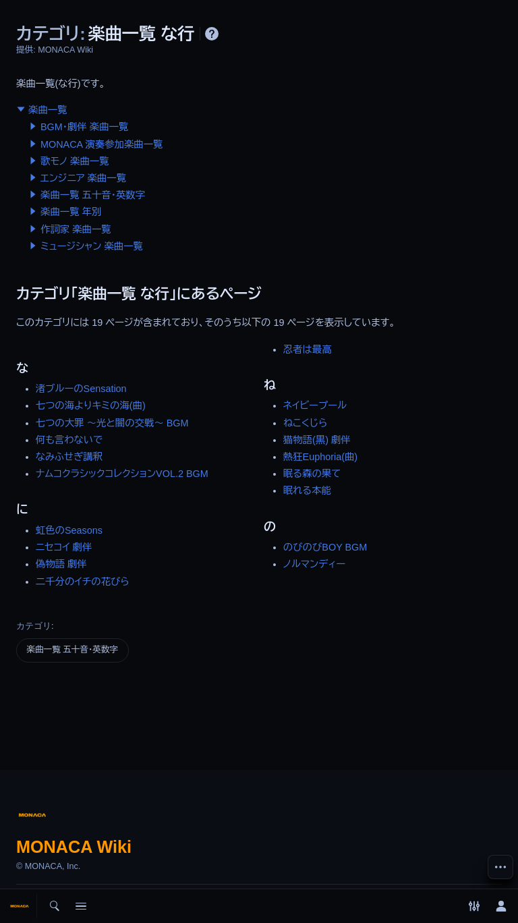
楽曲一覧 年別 (70, 211)
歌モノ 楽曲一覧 (74, 161)
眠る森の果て (312, 473)
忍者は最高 (307, 349)
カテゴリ (33, 626)
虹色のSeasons (69, 530)
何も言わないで (69, 440)
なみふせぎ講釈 (69, 456)
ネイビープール (315, 405)
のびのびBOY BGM (325, 547)
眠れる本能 (307, 490)
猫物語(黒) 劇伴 (317, 440)
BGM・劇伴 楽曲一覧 (84, 126)
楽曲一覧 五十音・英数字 (92, 195)
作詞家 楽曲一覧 (75, 229)
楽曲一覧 (47, 110)
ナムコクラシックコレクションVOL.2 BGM (122, 473)
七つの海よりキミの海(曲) (91, 405)
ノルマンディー (314, 564)
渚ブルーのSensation (81, 388)
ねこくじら (305, 423)
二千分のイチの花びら (83, 581)
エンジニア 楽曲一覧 (83, 178)
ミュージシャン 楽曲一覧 (91, 246)
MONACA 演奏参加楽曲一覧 (101, 144)
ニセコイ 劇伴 (64, 547)
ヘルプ (212, 33)
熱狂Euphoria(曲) (320, 456)
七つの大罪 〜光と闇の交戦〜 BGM (112, 423)
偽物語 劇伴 (61, 564)
